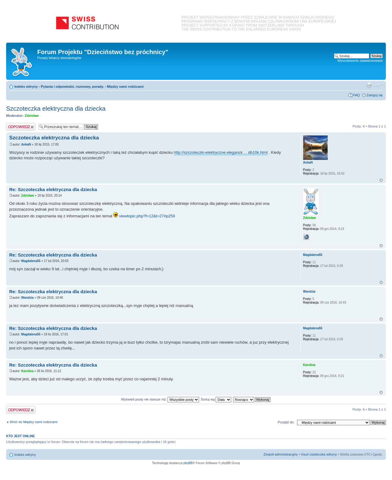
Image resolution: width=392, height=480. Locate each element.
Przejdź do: (286, 422)
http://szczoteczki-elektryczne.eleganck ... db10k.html (221, 152)
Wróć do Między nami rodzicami (34, 422)
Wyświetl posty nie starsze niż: (160, 399)
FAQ (356, 95)
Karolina (27, 371)
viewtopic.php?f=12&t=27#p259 (147, 216)
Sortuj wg (216, 399)
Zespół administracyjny (281, 454)
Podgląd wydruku (369, 85)
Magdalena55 (30, 261)
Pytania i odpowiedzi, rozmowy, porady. (72, 86)
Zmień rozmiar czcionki (378, 85)
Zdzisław (32, 115)
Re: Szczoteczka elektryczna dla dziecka (53, 189)
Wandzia (27, 297)
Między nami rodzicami (125, 86)
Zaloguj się (375, 95)
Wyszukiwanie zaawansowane (360, 60)
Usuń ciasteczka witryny (319, 454)
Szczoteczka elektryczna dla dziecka (56, 108)
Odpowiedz (21, 127)
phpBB (188, 463)
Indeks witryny (26, 86)
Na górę (381, 180)
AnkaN (26, 144)
